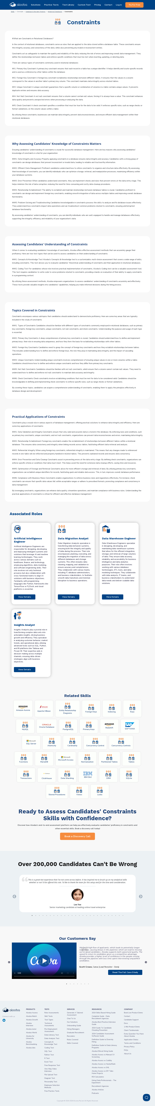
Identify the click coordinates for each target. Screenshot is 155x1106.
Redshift (109, 726)
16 (86, 915)
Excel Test (48, 1062)
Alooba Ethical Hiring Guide (102, 1051)
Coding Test (49, 1048)
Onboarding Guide (74, 1025)
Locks (100, 791)
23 (112, 915)
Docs (126, 1023)
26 (123, 915)
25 (119, 915)
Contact (127, 1016)
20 (101, 915)
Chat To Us (71, 1018)
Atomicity (51, 742)
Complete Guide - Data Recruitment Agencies (101, 1017)
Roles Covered (72, 1039)
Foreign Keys (91, 708)
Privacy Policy (129, 1046)
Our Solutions (72, 1022)
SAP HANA (130, 726)
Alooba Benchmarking (31, 1043)
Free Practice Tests (51, 1091)
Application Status (131, 1039)
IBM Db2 (87, 775)
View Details (24, 597)
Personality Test (50, 1082)
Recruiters (71, 1036)
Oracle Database (46, 726)
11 (68, 915)
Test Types (48, 1020)
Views (79, 791)
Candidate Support (131, 1020)
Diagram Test (49, 1078)
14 (79, 915)
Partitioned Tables (109, 758)
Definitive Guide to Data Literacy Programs (104, 1046)
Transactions (26, 775)
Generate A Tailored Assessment (75, 1014)
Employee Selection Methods (52, 1086)
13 (75, 915)
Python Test (49, 1055)
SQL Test (48, 1051)
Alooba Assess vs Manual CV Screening (103, 1055)
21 (105, 915)
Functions (23, 758)
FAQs (126, 1050)
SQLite (129, 775)
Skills (12, 11)
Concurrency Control (95, 742)
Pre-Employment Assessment (50, 1030)
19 (97, 915)
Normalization (87, 758)
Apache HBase (43, 709)
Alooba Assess (32, 1013)
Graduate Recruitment (75, 1032)
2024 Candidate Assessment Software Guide (103, 1035)
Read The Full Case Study (125, 972)
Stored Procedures (57, 791)
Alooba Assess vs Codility (102, 1060)
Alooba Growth (32, 1020)
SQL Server (31, 742)
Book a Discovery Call (77, 836)
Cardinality (72, 742)
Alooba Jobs (30, 1048)
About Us (127, 1054)
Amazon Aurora (23, 709)
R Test (47, 1058)
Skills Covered (72, 1043)
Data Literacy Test (51, 1035)
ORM (108, 775)
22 (108, 915)
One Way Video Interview (50, 1070)
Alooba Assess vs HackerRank (103, 1064)
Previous (13, 896)
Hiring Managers (73, 1029)
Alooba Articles (98, 1090)
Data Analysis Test (51, 1038)
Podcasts (95, 1093)
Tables (131, 758)
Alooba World (31, 1032)
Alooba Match (31, 1016)
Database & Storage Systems (35, 11)
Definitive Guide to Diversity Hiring (102, 1040)
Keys (132, 708)
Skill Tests (48, 1016)
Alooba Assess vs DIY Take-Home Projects (103, 1072)
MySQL (25, 726)
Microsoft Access (65, 758)
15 (83, 915)
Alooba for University (30, 1037)
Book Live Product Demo (133, 1013)
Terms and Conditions (132, 1043)
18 (94, 915)
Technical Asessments (49, 1024)
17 (90, 915)
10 (65, 915)
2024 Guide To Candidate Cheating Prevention (102, 1029)
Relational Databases (55, 11)
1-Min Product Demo (132, 1027)
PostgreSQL (68, 726)
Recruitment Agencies (100, 1086)
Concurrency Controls (121, 742)
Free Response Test (52, 1065)
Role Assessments (51, 1013)
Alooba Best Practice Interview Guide (104, 1023)
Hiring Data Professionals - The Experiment (104, 1081)
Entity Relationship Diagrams (67, 708)
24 (115, 915)
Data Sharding (67, 775)
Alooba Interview (29, 1024)
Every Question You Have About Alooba (134, 1035)
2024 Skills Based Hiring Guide (104, 1013)
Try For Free (134, 5)
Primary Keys (89, 726)
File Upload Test (50, 1075)
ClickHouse (47, 775)
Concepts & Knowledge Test (50, 1043)
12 (72, 915)
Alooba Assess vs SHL (100, 1067)
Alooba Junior (31, 1029)
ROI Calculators (98, 1077)
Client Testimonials (131, 1030)
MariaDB (44, 758)
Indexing (112, 708)
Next (140, 896)
